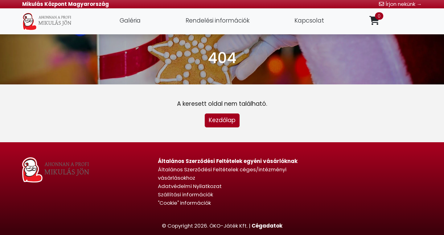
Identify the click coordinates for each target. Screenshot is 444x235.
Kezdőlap (222, 120)
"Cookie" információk (184, 203)
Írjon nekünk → (400, 4)
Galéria (130, 20)
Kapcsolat (309, 20)
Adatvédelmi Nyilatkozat (190, 186)
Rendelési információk (217, 20)
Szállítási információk (185, 194)
